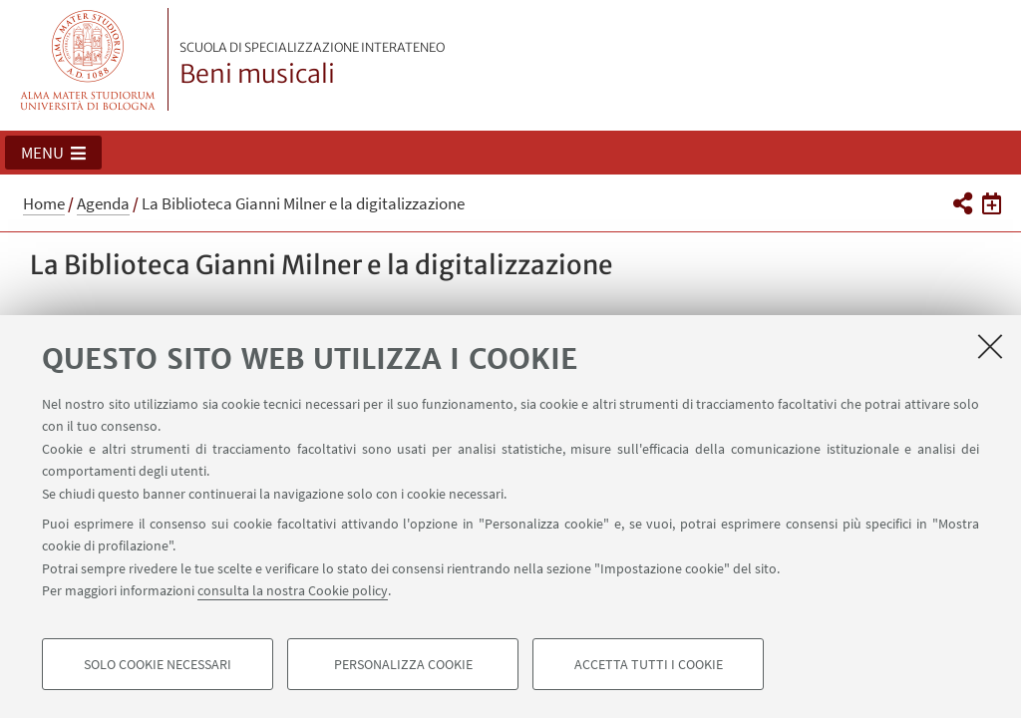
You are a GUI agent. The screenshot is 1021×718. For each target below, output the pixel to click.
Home (44, 203)
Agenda (103, 203)
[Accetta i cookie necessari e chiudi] (990, 346)
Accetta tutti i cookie (648, 664)
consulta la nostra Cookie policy (292, 590)
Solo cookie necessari (157, 664)
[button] (53, 153)
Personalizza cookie (403, 664)
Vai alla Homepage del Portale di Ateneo (88, 59)
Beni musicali (312, 65)
